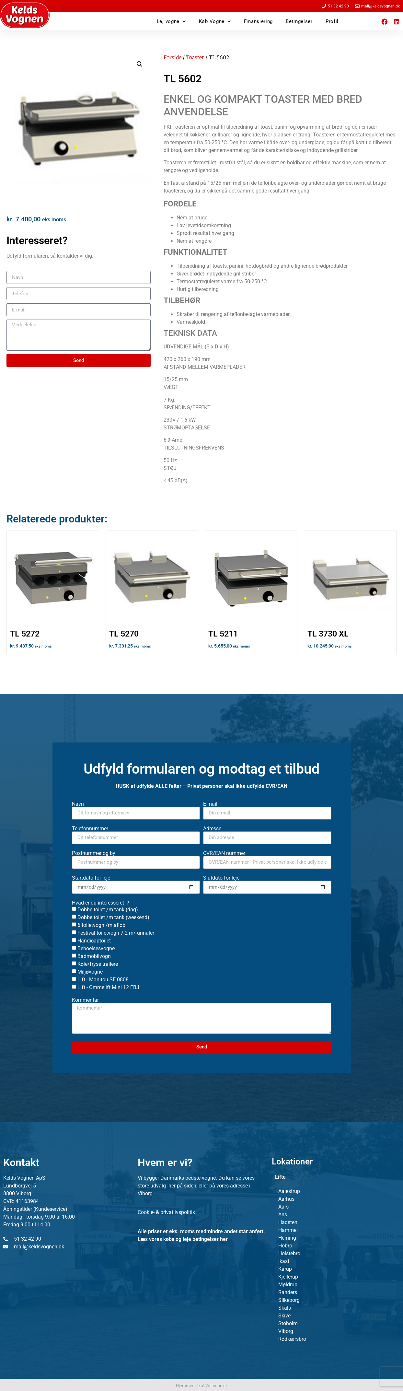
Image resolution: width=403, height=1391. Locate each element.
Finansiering (258, 21)
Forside (172, 57)
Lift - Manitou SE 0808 (103, 979)
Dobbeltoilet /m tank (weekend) (113, 917)
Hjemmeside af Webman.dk (201, 1385)
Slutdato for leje (221, 878)
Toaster (195, 57)
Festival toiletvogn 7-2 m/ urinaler (115, 933)
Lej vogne (171, 22)
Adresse (212, 828)
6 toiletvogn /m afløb (101, 925)
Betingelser (299, 21)
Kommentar (85, 1000)
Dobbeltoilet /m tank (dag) (107, 909)
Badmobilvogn (94, 956)
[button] (139, 64)
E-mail (210, 804)
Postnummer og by (93, 853)
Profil (332, 21)
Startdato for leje (91, 878)
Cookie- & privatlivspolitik (166, 1212)
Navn (78, 804)
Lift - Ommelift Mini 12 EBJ (108, 987)
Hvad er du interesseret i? (100, 903)
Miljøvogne (90, 972)
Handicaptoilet (94, 941)
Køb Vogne (215, 22)
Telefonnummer (90, 828)
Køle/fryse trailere (97, 964)
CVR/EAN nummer (224, 853)
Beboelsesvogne (96, 948)
